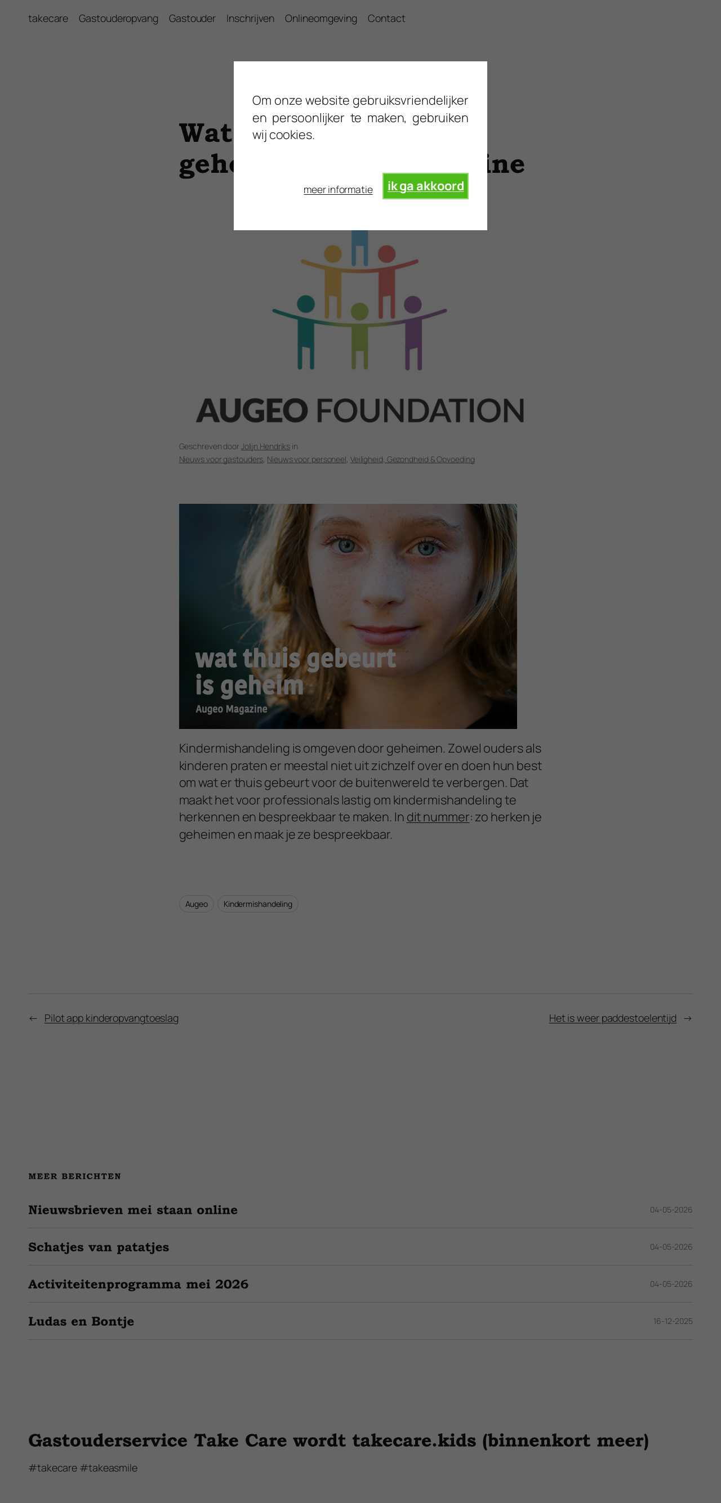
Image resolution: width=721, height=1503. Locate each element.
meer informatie (338, 189)
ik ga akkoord (426, 185)
